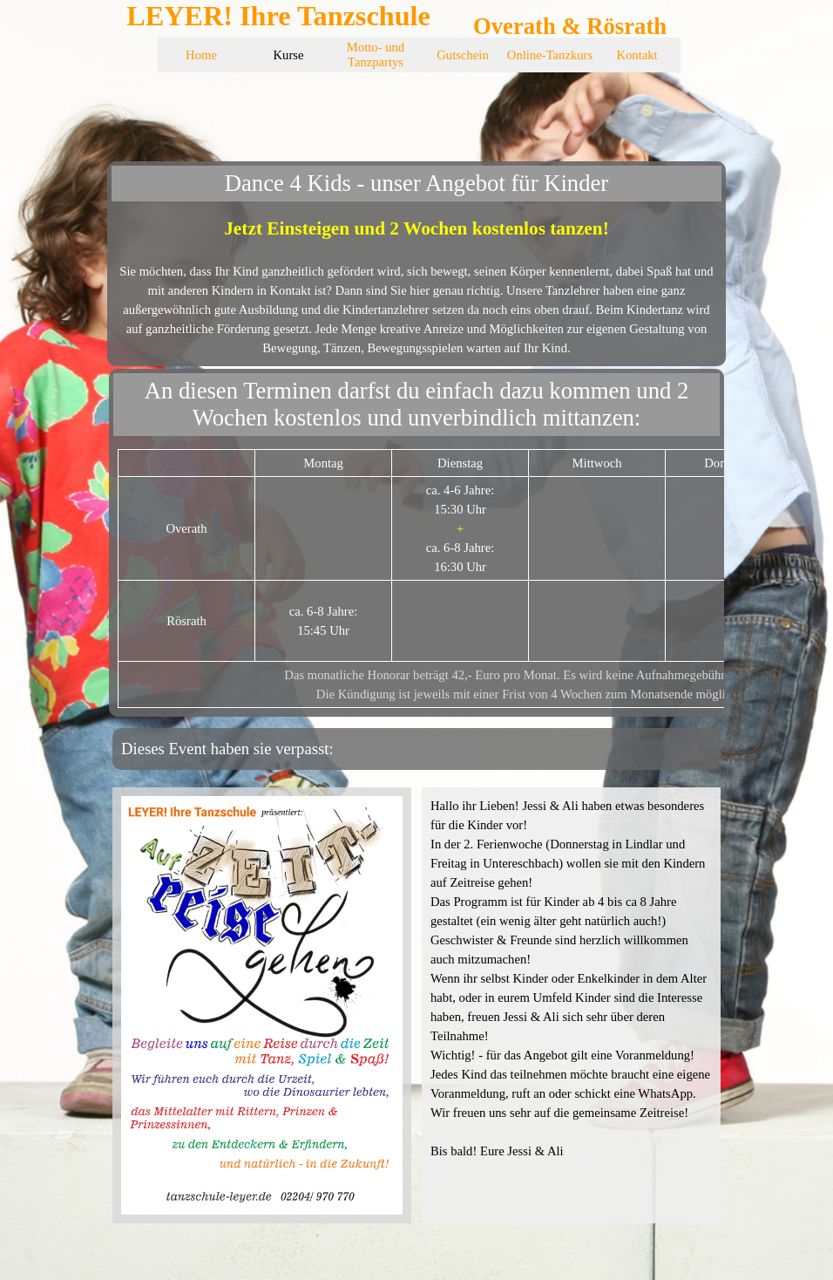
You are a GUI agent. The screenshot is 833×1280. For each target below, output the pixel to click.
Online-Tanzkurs (550, 55)
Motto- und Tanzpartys (375, 54)
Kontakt (636, 55)
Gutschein (462, 55)
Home (201, 55)
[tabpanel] (416, 285)
